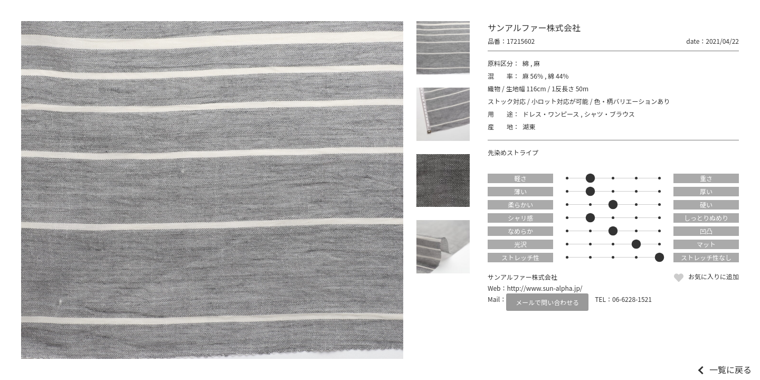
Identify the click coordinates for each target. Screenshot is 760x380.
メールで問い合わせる (547, 302)
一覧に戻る (730, 369)
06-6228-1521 (632, 298)
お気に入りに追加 (713, 276)
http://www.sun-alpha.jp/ (545, 287)
